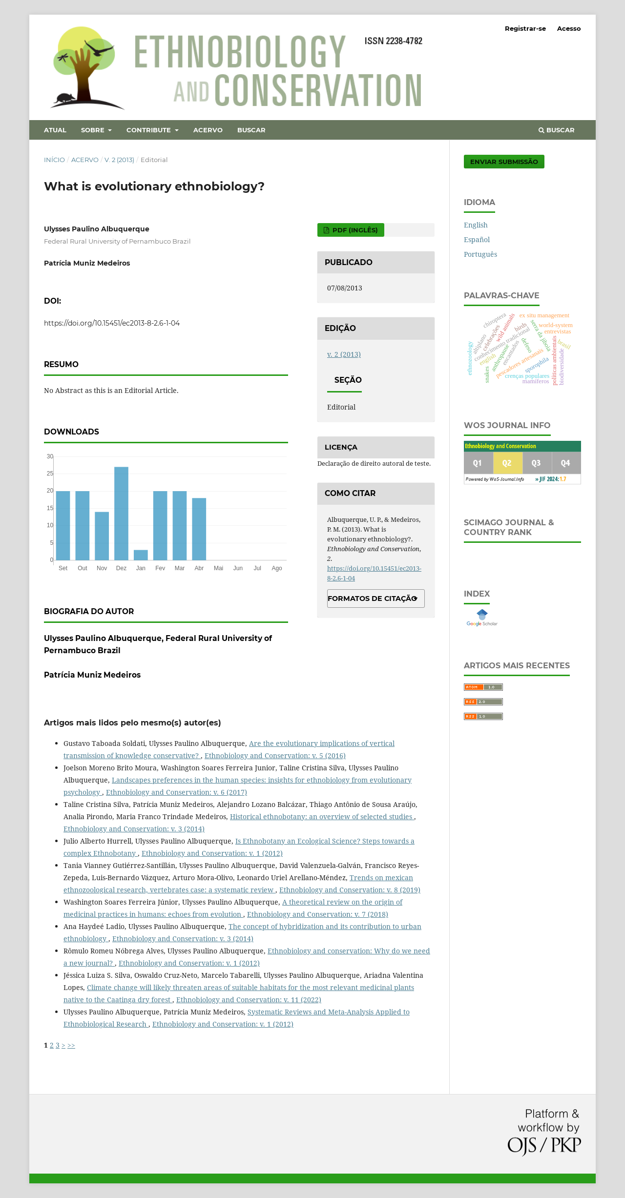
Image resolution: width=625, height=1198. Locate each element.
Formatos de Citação (372, 598)
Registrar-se (525, 28)
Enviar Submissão (504, 161)
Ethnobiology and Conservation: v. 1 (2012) (212, 853)
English (476, 224)
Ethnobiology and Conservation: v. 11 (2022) (248, 999)
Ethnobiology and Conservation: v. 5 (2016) (275, 755)
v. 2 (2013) (119, 160)
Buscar (251, 130)
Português (480, 254)
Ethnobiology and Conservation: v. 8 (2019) (349, 889)
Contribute (149, 130)
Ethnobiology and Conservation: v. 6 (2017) (176, 792)
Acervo (208, 130)
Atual (55, 130)
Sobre (93, 130)
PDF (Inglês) (354, 230)
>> (71, 1045)
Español (477, 239)
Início (54, 160)
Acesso (569, 28)
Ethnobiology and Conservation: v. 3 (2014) (134, 828)
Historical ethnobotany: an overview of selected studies (322, 816)
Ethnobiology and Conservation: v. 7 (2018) (317, 914)
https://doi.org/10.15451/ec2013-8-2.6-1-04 (112, 323)
